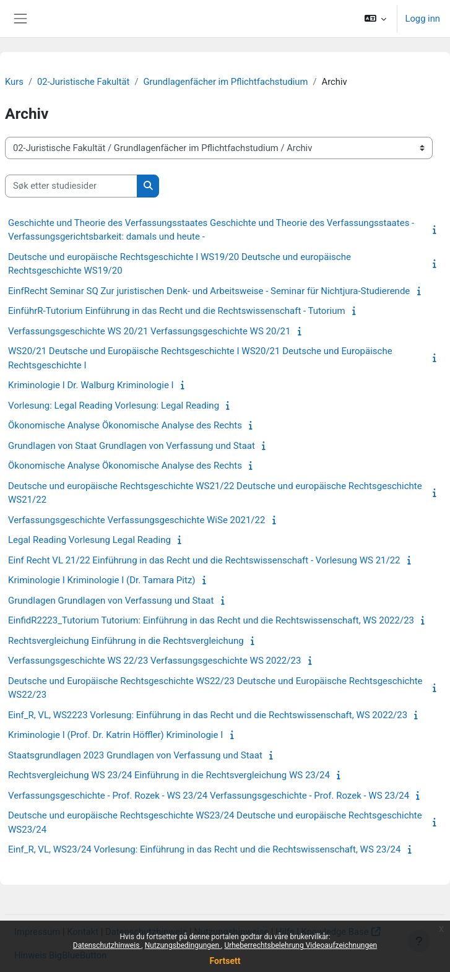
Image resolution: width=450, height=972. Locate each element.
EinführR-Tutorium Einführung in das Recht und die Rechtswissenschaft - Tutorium (176, 310)
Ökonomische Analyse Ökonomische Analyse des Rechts (125, 425)
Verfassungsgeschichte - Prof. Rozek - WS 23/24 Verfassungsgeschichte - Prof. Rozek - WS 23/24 (208, 795)
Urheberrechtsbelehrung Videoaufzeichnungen (300, 945)
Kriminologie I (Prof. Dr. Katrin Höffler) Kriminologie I (115, 734)
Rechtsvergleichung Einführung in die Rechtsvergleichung (126, 640)
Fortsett (225, 961)
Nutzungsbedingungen (183, 945)
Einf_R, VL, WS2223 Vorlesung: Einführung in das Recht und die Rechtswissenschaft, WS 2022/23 (207, 715)
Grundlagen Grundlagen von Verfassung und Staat (111, 600)
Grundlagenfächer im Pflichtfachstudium (226, 81)
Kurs (14, 81)
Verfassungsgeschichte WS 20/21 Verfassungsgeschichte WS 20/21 (149, 331)
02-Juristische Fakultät (83, 81)
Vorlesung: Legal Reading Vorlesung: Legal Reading (113, 405)
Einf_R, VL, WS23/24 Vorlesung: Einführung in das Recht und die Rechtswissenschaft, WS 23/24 (204, 849)
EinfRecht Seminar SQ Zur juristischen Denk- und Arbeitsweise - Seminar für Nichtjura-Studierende (209, 291)
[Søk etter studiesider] (71, 186)
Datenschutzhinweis (107, 945)
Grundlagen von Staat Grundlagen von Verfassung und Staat (131, 445)
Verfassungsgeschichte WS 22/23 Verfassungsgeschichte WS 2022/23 (154, 660)
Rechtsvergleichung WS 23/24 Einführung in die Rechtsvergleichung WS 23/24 (169, 775)
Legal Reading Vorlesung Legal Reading (89, 539)
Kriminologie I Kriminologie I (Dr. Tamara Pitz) (102, 580)
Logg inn (422, 18)
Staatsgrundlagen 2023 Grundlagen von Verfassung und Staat (135, 755)
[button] (375, 18)
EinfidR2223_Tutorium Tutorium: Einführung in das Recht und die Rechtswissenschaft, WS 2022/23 (211, 620)
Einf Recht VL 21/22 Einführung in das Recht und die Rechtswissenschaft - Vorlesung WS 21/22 (204, 560)
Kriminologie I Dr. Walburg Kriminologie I (91, 385)
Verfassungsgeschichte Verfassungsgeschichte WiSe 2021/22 (136, 520)
